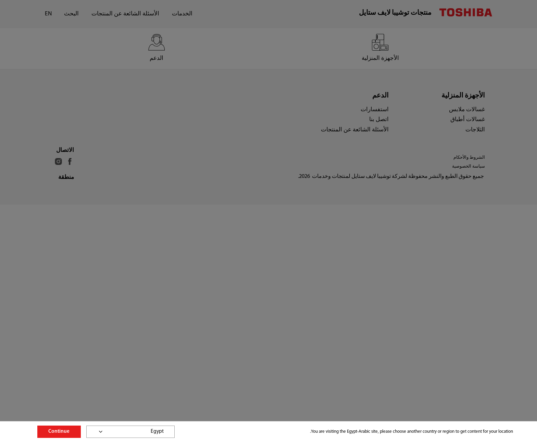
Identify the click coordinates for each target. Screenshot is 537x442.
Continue (59, 431)
